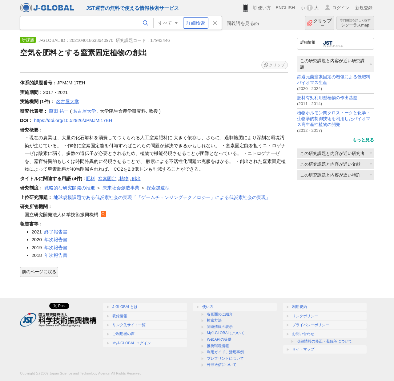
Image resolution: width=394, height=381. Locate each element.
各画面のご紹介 (220, 314)
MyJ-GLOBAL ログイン (131, 343)
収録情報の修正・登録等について (324, 341)
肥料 (90, 178)
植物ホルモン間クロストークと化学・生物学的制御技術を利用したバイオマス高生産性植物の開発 (333, 119)
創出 (136, 178)
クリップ (322, 23)
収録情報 (119, 316)
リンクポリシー (305, 316)
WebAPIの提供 (219, 339)
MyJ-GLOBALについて (225, 333)
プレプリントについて (225, 358)
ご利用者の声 (123, 334)
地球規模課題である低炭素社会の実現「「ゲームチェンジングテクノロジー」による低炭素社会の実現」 (162, 197)
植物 (124, 178)
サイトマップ (303, 349)
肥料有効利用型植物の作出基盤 (327, 97)
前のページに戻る (39, 271)
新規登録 (363, 7)
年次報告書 (55, 239)
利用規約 (299, 307)
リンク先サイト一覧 (129, 325)
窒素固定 (107, 178)
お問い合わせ (303, 334)
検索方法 (214, 320)
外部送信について (221, 365)
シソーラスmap (355, 22)
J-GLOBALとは (125, 307)
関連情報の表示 (220, 327)
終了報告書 (55, 231)
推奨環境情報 (218, 346)
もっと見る (363, 139)
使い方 (264, 7)
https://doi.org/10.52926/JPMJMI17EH (73, 120)
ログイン (340, 7)
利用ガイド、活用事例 (225, 352)
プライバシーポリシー (310, 325)
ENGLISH (285, 7)
